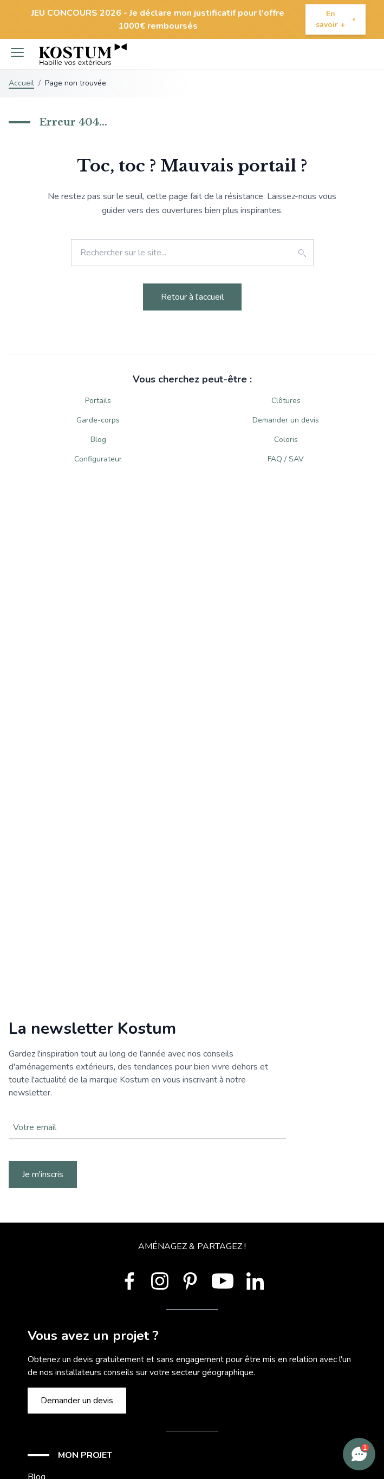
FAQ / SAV (286, 459)
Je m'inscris (42, 1174)
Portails (98, 400)
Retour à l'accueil (192, 297)
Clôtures (286, 400)
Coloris (286, 439)
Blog (98, 439)
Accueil (21, 83)
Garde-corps (98, 420)
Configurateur (98, 459)
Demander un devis (285, 420)
